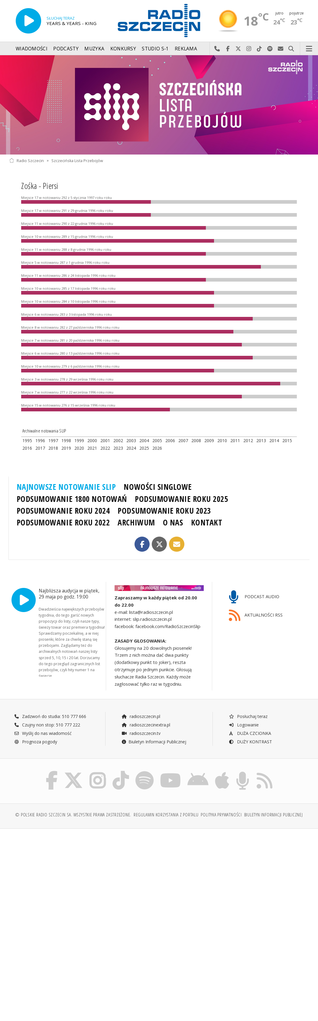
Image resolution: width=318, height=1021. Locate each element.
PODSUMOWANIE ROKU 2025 (181, 498)
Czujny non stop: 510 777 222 (47, 725)
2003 (131, 440)
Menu (309, 49)
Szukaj (291, 49)
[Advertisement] (83, 879)
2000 (92, 440)
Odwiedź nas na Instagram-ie (249, 49)
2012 (248, 440)
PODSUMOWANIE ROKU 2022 (63, 522)
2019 (66, 448)
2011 (235, 440)
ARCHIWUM (136, 522)
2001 (105, 440)
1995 (27, 440)
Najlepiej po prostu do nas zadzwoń (217, 49)
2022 (105, 448)
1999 (79, 440)
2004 (144, 440)
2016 (27, 448)
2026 (157, 448)
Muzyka (94, 49)
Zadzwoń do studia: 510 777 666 (50, 716)
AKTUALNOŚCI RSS (256, 615)
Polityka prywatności (221, 815)
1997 (53, 440)
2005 (157, 440)
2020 (79, 448)
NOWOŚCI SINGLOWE (158, 486)
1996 (40, 440)
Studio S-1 (155, 49)
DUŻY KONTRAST (250, 742)
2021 (92, 448)
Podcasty (65, 49)
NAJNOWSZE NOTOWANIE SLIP (66, 486)
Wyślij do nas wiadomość (280, 49)
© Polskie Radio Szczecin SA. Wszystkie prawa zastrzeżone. (73, 815)
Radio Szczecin (26, 160)
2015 (287, 440)
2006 (170, 440)
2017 (40, 448)
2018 (53, 448)
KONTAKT (206, 522)
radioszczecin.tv (141, 733)
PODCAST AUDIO (254, 597)
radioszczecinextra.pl (145, 725)
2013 (261, 440)
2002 (118, 440)
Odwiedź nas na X (238, 49)
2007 (183, 440)
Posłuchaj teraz (248, 716)
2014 (274, 440)
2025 (144, 448)
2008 (196, 440)
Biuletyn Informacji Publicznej (153, 742)
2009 (209, 440)
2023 (118, 448)
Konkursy (123, 49)
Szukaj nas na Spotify (270, 49)
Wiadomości (31, 49)
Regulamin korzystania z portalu (166, 815)
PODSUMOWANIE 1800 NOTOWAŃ (72, 498)
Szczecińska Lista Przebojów (77, 160)
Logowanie (244, 725)
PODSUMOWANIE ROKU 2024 (63, 510)
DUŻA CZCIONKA (250, 733)
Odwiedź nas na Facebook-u (227, 49)
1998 (66, 440)
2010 (222, 440)
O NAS (173, 522)
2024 (131, 448)
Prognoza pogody (35, 742)
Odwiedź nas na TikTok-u (259, 49)
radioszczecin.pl (140, 716)
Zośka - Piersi (39, 185)
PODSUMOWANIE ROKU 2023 (164, 510)
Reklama (186, 49)
